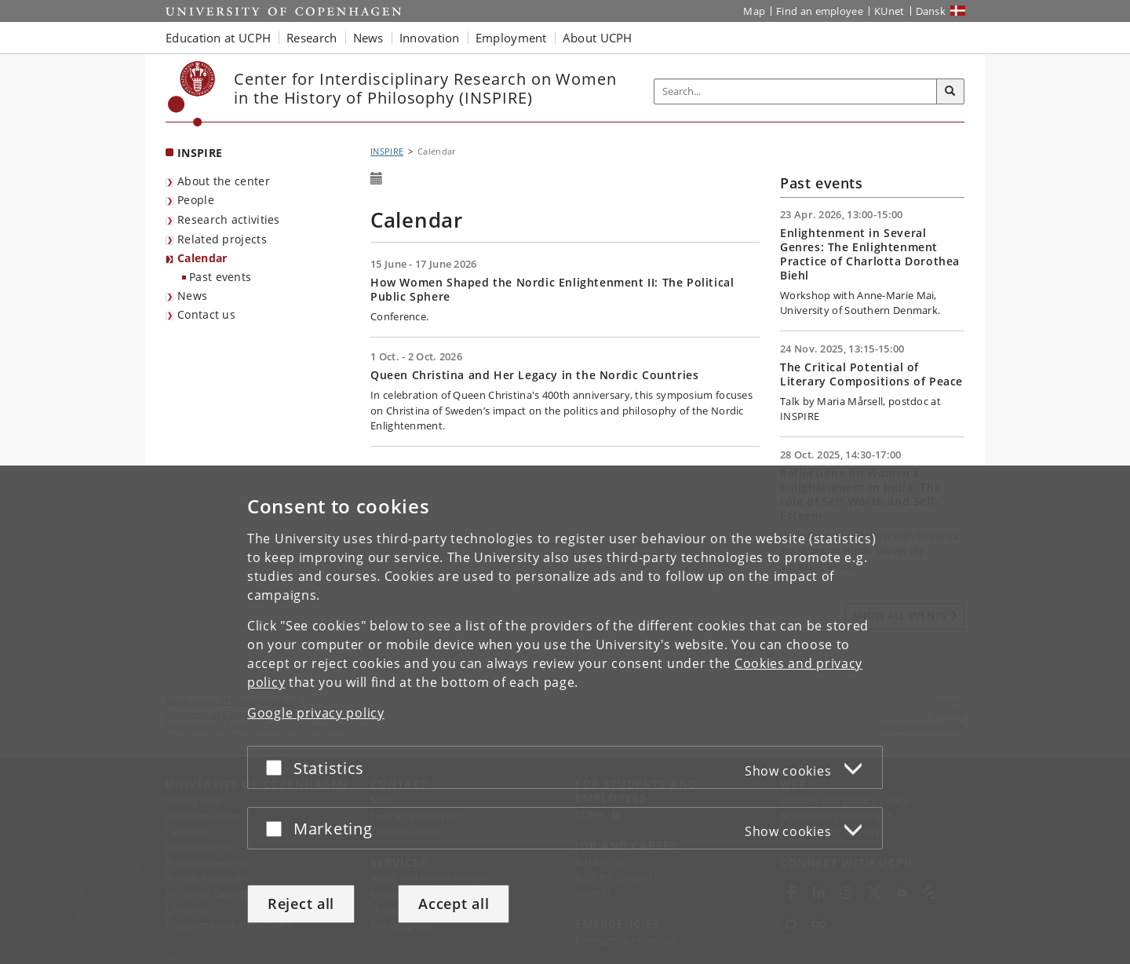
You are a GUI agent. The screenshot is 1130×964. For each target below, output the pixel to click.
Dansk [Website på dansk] (931, 11)
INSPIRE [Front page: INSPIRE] (199, 152)
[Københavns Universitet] (192, 93)
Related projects (222, 239)
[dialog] (565, 715)
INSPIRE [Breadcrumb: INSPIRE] (386, 151)
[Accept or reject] (278, 767)
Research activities (228, 219)
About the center (223, 180)
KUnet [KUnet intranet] (889, 11)
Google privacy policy (316, 712)
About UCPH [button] (597, 38)
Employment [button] (511, 38)
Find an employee (819, 11)
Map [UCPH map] (754, 11)
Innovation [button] (429, 38)
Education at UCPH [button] (218, 38)
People (195, 199)
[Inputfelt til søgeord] (796, 91)
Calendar (202, 257)
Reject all (301, 903)
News (192, 295)
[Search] (950, 92)
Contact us (206, 314)
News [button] (368, 38)
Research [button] (311, 38)
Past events (220, 276)
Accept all (453, 903)
